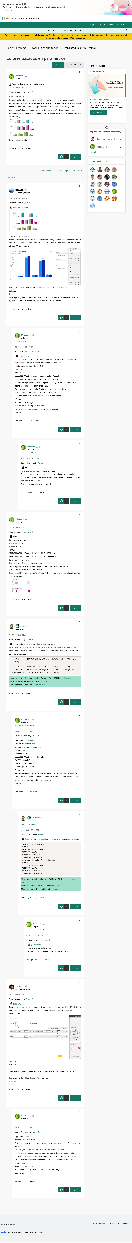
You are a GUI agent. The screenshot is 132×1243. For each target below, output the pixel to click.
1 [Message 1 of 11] (16, 148)
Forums (44, 18)
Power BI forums (16, 47)
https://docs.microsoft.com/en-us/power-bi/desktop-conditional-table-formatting (44, 647)
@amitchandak (30, 741)
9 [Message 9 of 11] (16, 309)
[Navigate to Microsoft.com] (9, 18)
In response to (21, 341)
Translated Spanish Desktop (79, 47)
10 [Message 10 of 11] (23, 420)
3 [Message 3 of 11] (22, 1183)
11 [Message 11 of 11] (29, 492)
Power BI (30, 92)
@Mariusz (28, 1138)
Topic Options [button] (73, 64)
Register (93, 24)
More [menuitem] (98, 18)
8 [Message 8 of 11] (16, 599)
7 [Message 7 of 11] (34, 962)
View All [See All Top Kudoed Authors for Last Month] (94, 152)
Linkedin (12, 1083)
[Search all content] (98, 30)
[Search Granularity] (56, 30)
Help (111, 24)
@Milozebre (23, 207)
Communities (78, 18)
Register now (80, 38)
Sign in (102, 24)
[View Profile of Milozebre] (19, 75)
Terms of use (114, 1226)
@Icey (26, 356)
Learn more (7, 10)
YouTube (67, 678)
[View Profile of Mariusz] (18, 988)
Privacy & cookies (99, 1226)
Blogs (90, 18)
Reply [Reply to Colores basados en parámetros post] (75, 157)
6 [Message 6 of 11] (28, 900)
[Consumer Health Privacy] (33, 1234)
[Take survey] (98, 112)
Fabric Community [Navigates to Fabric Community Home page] (29, 18)
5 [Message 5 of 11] (22, 792)
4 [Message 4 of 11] (16, 694)
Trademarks (126, 1226)
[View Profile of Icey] (25, 189)
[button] (58, 64)
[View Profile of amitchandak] (25, 625)
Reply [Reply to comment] (75, 318)
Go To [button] (119, 25)
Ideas (67, 18)
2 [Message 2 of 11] (16, 1092)
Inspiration (56, 18)
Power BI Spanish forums (45, 47)
